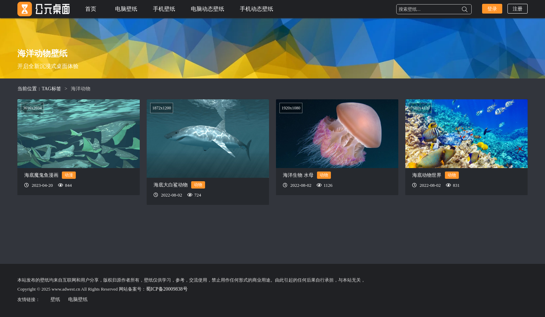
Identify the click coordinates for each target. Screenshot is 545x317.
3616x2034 (32, 108)
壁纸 (55, 299)
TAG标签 (51, 88)
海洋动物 (80, 88)
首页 (90, 9)
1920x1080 (291, 108)
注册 (517, 8)
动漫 (69, 175)
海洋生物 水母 (298, 175)
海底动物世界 (426, 175)
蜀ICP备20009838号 (167, 289)
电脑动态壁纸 (207, 9)
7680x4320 (420, 108)
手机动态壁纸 (256, 9)
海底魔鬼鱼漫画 (41, 175)
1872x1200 (161, 108)
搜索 (465, 9)
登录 (492, 8)
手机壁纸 (164, 9)
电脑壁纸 (126, 9)
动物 (198, 184)
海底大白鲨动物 (171, 184)
